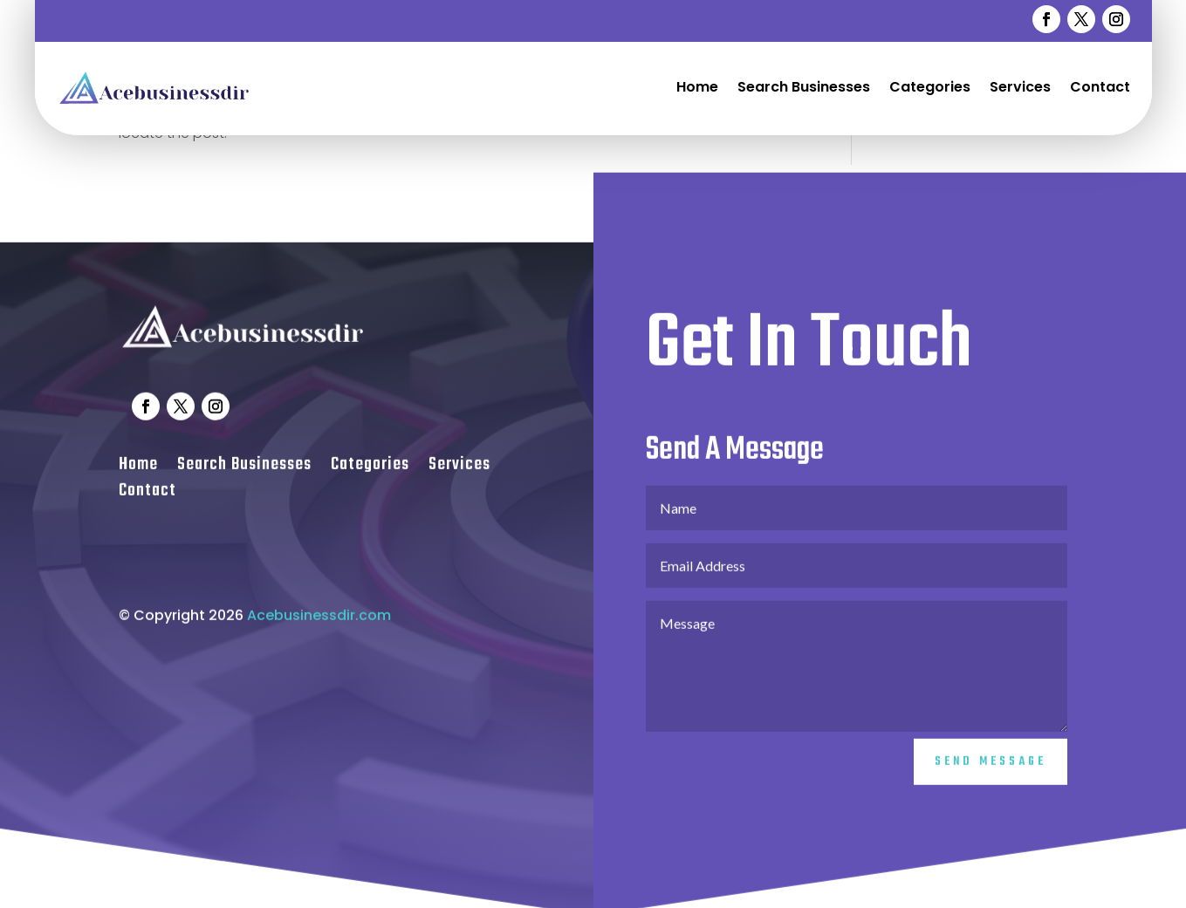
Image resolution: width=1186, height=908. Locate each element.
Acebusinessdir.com (319, 627)
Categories (929, 87)
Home (697, 87)
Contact (1100, 87)
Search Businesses (803, 87)
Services (1020, 87)
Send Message (990, 773)
